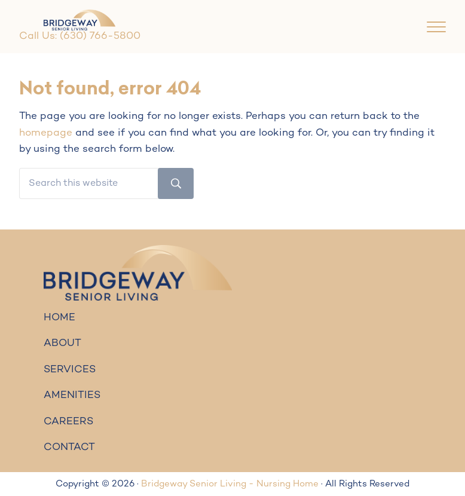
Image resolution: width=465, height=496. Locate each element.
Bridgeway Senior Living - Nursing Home (230, 484)
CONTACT (69, 447)
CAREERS (68, 422)
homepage (45, 133)
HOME (59, 318)
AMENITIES (72, 395)
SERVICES (70, 370)
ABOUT (62, 343)
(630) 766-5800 (100, 36)
